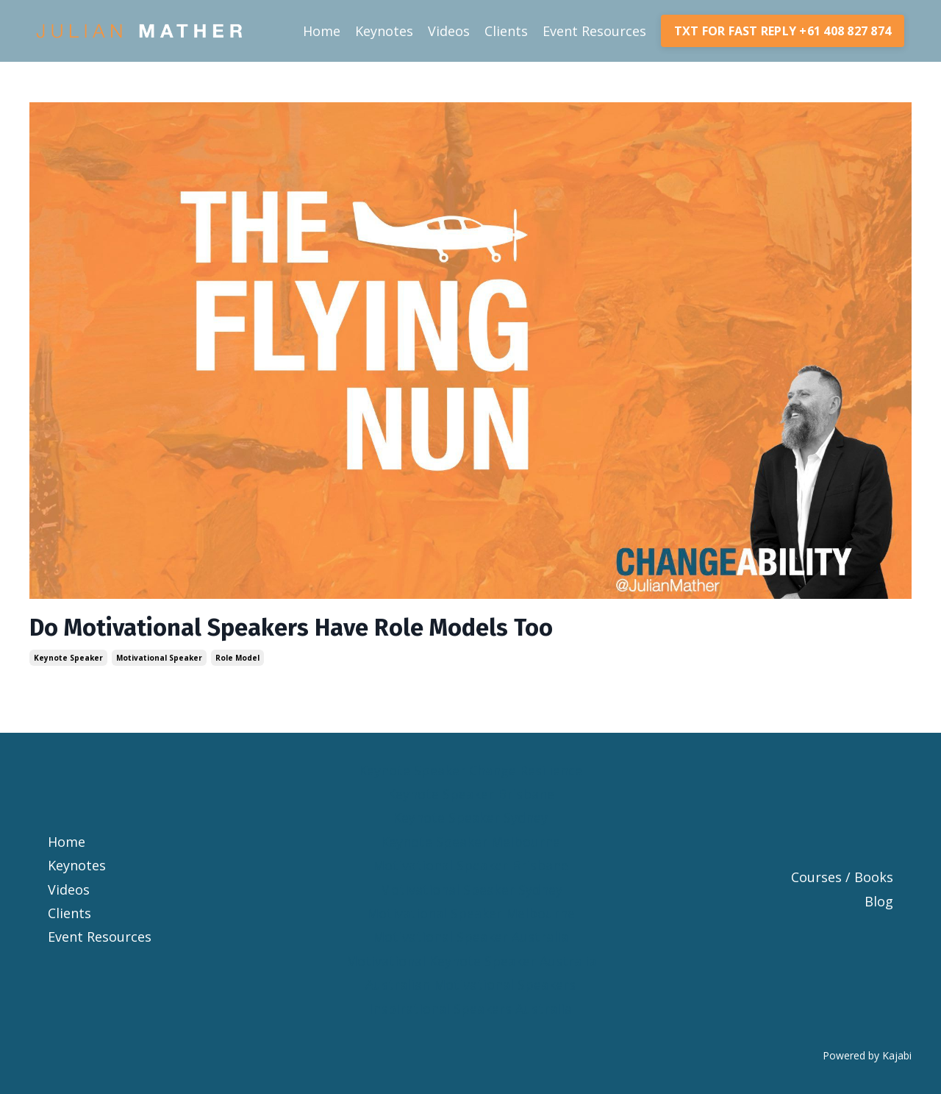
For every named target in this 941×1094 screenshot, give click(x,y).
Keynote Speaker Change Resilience (470, 770)
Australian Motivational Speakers (470, 984)
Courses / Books (842, 877)
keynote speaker (68, 658)
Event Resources (594, 31)
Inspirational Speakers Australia (470, 1008)
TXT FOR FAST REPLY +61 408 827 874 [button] (783, 31)
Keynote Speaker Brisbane (470, 794)
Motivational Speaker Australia (470, 936)
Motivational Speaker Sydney (470, 889)
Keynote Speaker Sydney (470, 817)
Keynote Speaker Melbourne (470, 841)
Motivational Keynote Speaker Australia (471, 961)
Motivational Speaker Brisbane (470, 865)
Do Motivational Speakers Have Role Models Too (291, 628)
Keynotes (384, 31)
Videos (449, 31)
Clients (506, 31)
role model (237, 658)
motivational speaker (159, 658)
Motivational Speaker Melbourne (471, 913)
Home (321, 31)
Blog (879, 901)
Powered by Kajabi (867, 1055)
